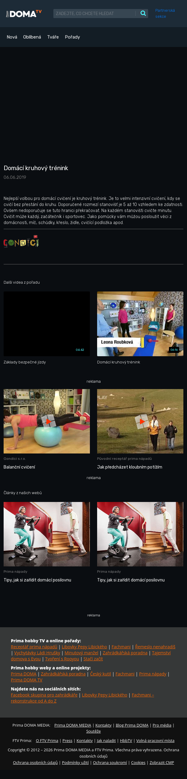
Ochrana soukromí (110, 762)
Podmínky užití (75, 762)
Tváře (53, 37)
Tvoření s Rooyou (62, 659)
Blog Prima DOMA (132, 725)
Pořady (72, 37)
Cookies (138, 762)
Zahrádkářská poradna (125, 653)
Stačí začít (93, 659)
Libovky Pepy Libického (84, 647)
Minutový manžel (81, 653)
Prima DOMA (23, 674)
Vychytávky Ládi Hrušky (37, 653)
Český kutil (100, 674)
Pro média (162, 725)
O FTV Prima (47, 740)
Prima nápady (152, 674)
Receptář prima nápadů (34, 647)
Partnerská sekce (165, 13)
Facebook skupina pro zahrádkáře (44, 695)
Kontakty (103, 725)
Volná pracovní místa (155, 740)
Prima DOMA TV (26, 680)
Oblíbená (32, 37)
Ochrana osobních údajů (35, 762)
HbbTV (126, 740)
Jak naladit (106, 740)
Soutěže (93, 731)
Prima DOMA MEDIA (72, 725)
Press (67, 740)
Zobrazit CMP (162, 762)
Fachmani (121, 647)
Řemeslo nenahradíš (155, 647)
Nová (12, 37)
